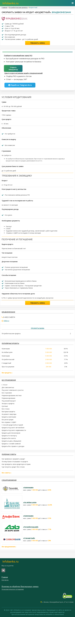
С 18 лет (5, 385)
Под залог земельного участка (12, 390)
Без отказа (5, 409)
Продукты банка (37, 328)
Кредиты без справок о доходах (13, 446)
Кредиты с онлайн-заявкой (11, 444)
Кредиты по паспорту (9, 436)
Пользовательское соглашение (13, 589)
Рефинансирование (8, 398)
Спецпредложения (9, 480)
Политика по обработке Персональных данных (20, 587)
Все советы (6, 473)
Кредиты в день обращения (11, 441)
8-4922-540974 (9, 317)
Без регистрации (7, 420)
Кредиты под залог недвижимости (14, 430)
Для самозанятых (8, 387)
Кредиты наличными (9, 417)
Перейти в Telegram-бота (20, 85)
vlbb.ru (6, 321)
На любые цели (7, 352)
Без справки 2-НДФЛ (9, 422)
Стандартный (6, 363)
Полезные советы (9, 454)
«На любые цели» (30, 502)
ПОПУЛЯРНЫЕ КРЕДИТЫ (10, 343)
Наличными (6, 349)
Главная (4, 7)
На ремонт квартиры (9, 414)
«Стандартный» (29, 538)
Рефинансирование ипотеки (11, 395)
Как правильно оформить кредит (13, 459)
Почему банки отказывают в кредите (15, 462)
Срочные (5, 406)
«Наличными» (28, 487)
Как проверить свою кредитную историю (16, 464)
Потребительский (8, 359)
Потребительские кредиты (18, 7)
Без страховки (7, 393)
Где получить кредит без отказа (13, 467)
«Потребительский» (30, 527)
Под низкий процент (9, 401)
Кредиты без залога (9, 438)
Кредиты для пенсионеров (11, 433)
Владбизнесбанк (61, 12)
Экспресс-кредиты (8, 403)
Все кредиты (7, 373)
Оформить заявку (37, 43)
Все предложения (9, 380)
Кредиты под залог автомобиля (13, 428)
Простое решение (8, 367)
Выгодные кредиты (8, 411)
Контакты (5, 580)
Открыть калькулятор (13, 68)
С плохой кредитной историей (12, 425)
